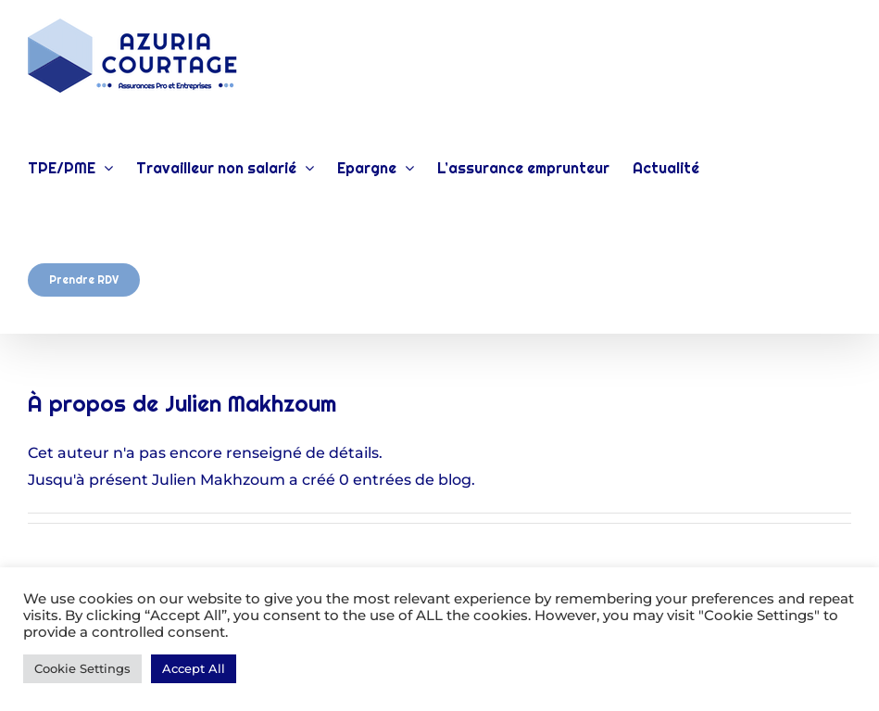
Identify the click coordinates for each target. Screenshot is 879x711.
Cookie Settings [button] (82, 668)
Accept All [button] (193, 668)
